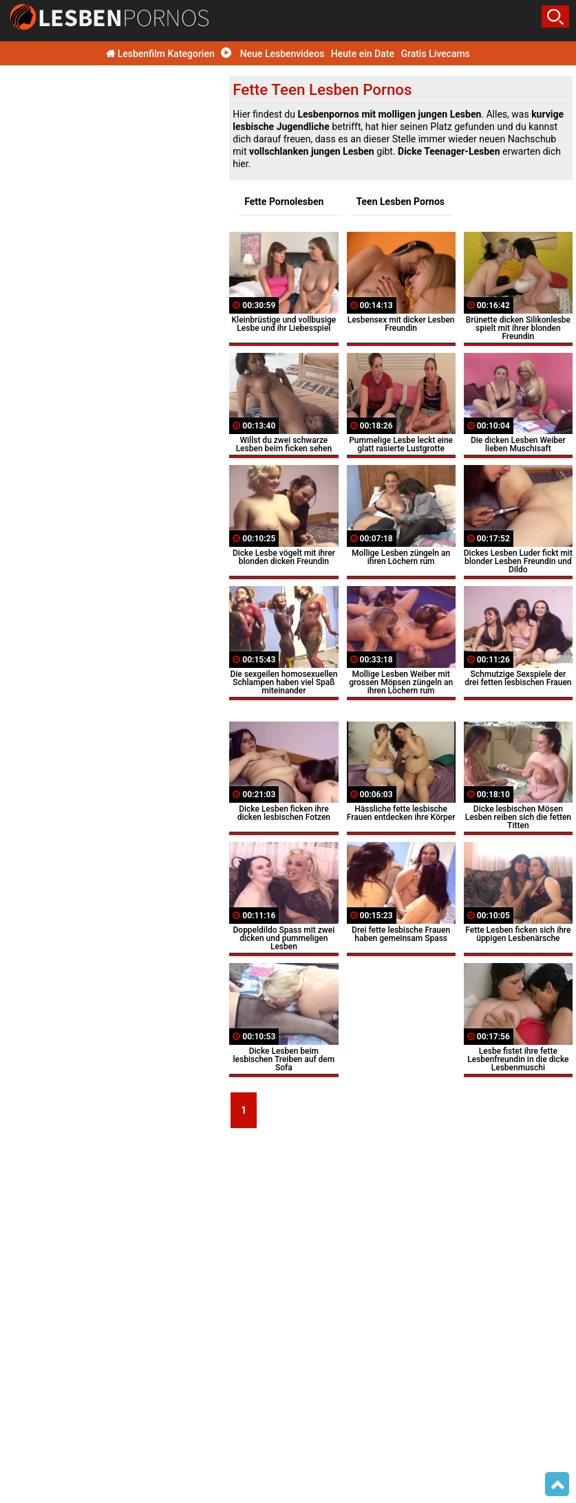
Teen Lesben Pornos (400, 201)
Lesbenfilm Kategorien (160, 53)
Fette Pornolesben (283, 201)
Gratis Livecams (435, 53)
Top (557, 1484)
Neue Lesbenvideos (272, 53)
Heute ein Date (362, 53)
